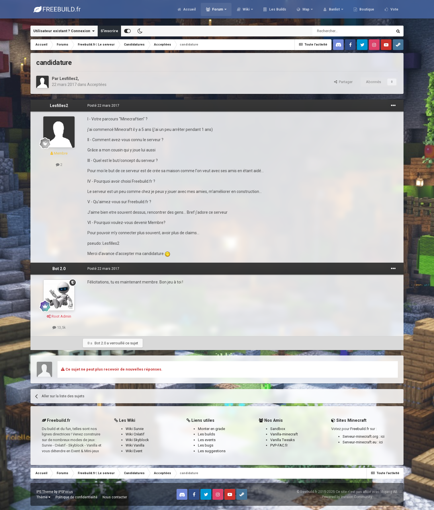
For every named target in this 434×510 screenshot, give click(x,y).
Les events (207, 440)
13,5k (59, 327)
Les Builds (277, 11)
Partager (343, 82)
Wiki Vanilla (135, 445)
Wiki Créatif (135, 434)
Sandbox (277, 429)
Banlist (334, 11)
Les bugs (205, 445)
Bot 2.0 (58, 268)
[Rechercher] (340, 31)
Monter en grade (211, 429)
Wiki (246, 11)
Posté (103, 106)
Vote (394, 11)
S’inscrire (109, 31)
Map (306, 11)
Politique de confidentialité (76, 497)
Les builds (206, 434)
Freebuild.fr (359, 429)
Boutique (366, 11)
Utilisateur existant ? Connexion (64, 31)
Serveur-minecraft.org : (362, 436)
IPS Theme (44, 492)
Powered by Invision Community (347, 497)
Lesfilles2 (69, 78)
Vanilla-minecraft (284, 434)
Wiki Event (134, 451)
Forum (217, 11)
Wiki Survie (135, 429)
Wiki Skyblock (137, 440)
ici (382, 436)
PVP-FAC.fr (279, 445)
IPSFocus (65, 492)
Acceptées (97, 84)
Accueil (189, 11)
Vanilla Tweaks (282, 440)
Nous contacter (115, 497)
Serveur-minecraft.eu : (361, 442)
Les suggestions (212, 451)
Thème (43, 497)
